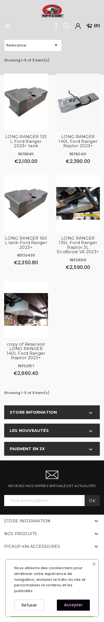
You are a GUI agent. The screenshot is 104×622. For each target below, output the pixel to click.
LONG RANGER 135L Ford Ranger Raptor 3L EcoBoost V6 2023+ (78, 245)
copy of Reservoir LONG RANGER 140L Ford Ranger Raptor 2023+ (26, 351)
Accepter (73, 605)
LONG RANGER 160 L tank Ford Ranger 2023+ (26, 242)
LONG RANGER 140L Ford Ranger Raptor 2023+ (78, 141)
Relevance (32, 45)
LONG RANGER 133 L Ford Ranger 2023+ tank (26, 141)
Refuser (29, 605)
